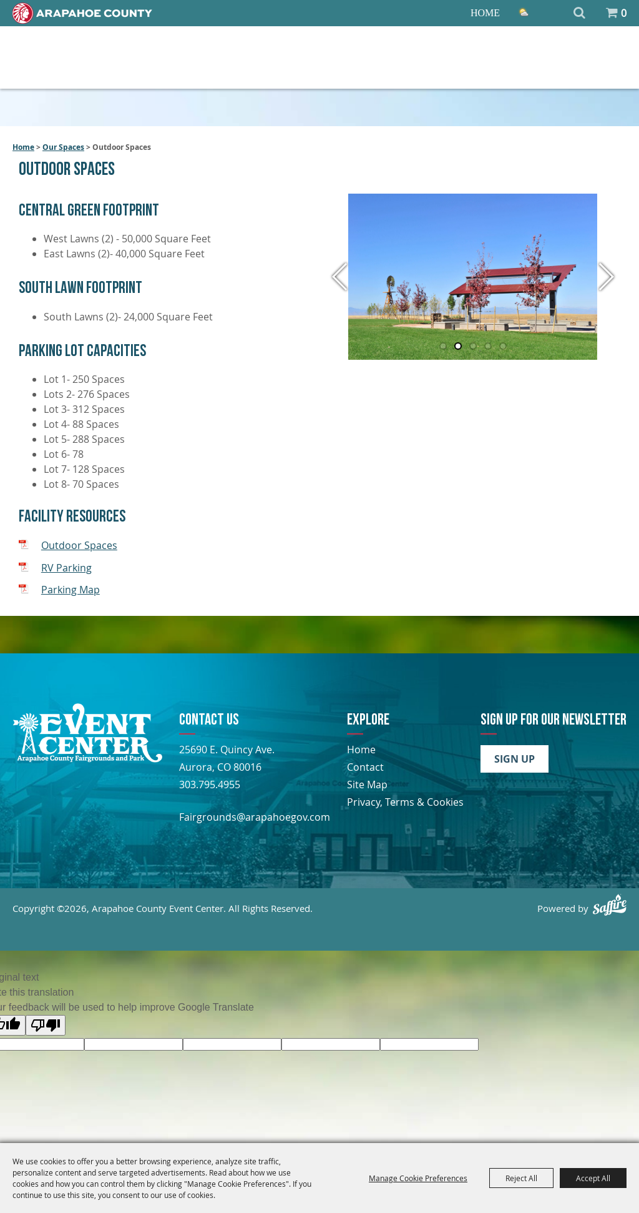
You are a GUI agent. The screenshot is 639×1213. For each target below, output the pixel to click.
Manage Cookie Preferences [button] (418, 1178)
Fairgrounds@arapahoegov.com (254, 817)
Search (579, 13)
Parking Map (70, 590)
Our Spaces (63, 147)
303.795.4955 (209, 784)
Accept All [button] (593, 1178)
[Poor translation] (46, 1025)
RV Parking (66, 568)
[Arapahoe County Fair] (87, 759)
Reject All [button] (521, 1178)
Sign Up (514, 759)
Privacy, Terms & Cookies (405, 802)
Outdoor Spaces (79, 545)
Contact (365, 767)
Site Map (367, 784)
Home (485, 12)
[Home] (82, 13)
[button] (340, 276)
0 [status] (624, 13)
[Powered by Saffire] (610, 905)
